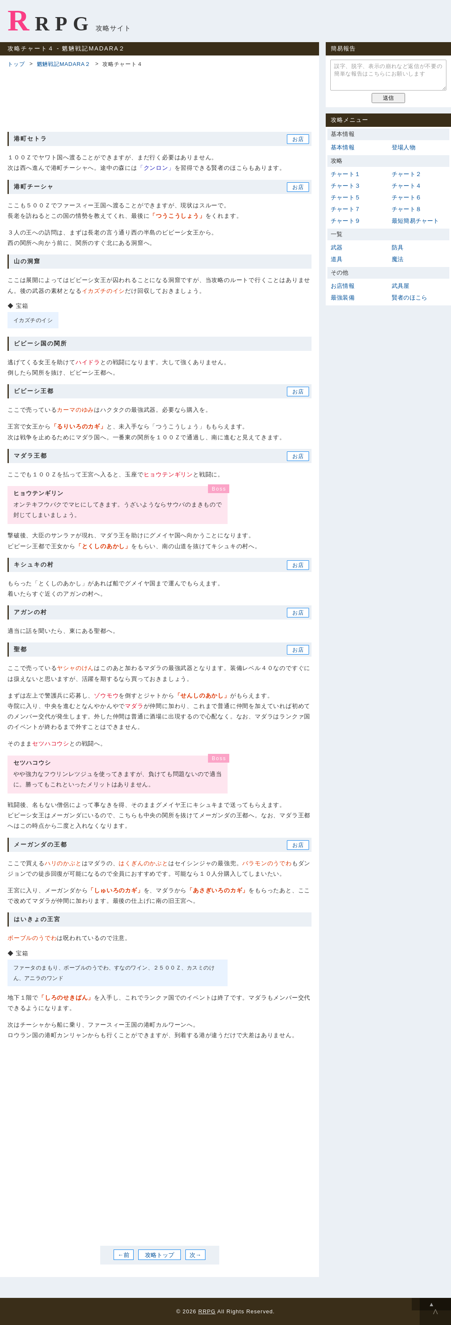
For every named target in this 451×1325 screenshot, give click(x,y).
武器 (336, 247)
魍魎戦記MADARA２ (64, 64)
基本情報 (343, 147)
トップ (16, 64)
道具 (336, 259)
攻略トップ (159, 1254)
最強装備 (343, 297)
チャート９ (345, 220)
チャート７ (345, 209)
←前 (123, 1254)
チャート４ (406, 185)
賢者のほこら (409, 297)
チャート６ (406, 197)
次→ (195, 1254)
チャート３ (345, 185)
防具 (397, 247)
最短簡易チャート (415, 220)
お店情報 (343, 285)
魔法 (397, 259)
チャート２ (406, 174)
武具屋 (401, 285)
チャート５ (345, 197)
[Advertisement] (160, 98)
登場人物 (404, 147)
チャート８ (406, 209)
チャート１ (345, 174)
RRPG (51, 20)
